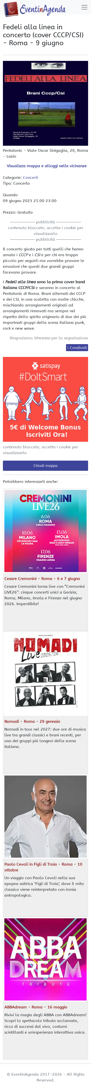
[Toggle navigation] (84, 7)
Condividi (78, 347)
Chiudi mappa (45, 466)
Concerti (30, 177)
